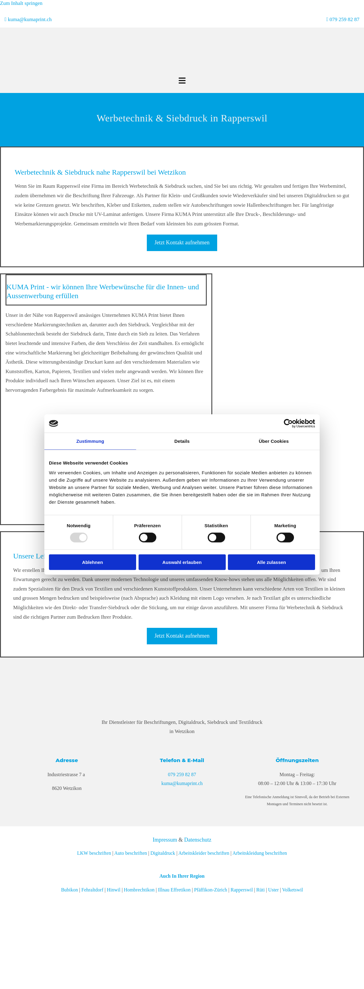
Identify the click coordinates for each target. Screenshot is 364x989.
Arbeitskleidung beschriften (259, 853)
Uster (273, 889)
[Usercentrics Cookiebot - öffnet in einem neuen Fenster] (288, 423)
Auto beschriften (130, 853)
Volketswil (292, 889)
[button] (182, 243)
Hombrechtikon (139, 889)
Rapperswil (242, 889)
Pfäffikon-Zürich (210, 889)
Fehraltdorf (92, 889)
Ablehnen (92, 562)
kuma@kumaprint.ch (30, 19)
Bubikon (69, 889)
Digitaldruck (162, 853)
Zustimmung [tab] (90, 441)
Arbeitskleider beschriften (203, 853)
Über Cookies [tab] (274, 441)
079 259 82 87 (344, 19)
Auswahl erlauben (182, 562)
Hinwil (113, 889)
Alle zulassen (271, 562)
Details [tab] (182, 441)
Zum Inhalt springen (21, 3)
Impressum (165, 840)
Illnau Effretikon (174, 889)
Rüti (260, 889)
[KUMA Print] (162, 73)
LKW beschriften (94, 853)
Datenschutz (197, 840)
